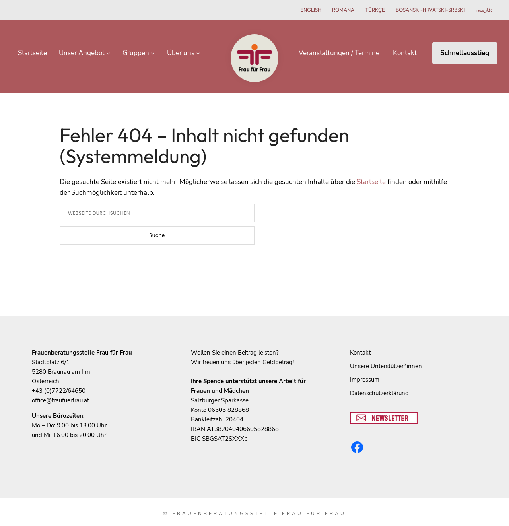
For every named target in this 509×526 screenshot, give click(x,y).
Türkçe (375, 9)
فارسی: (484, 9)
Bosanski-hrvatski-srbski (430, 9)
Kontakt (360, 343)
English (310, 9)
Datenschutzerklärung (379, 384)
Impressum (364, 371)
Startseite (371, 172)
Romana (343, 9)
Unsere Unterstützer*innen (386, 357)
